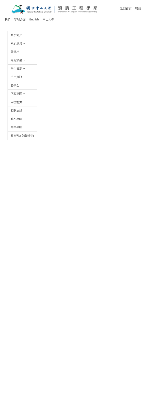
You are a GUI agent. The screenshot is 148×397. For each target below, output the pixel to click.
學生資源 (48, 63)
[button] (16, 50)
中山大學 (48, 19)
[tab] (52, 55)
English (34, 19)
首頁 (35, 63)
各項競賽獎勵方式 (70, 63)
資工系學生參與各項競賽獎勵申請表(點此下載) (59, 346)
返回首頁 (127, 8)
